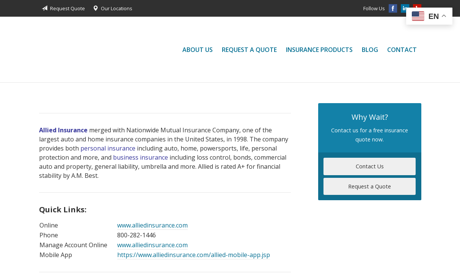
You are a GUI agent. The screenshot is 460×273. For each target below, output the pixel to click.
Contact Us (370, 166)
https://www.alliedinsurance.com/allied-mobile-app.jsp (193, 255)
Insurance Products (319, 50)
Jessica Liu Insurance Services (62, 49)
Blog (370, 50)
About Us (197, 50)
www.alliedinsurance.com (152, 225)
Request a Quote (249, 50)
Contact (402, 50)
